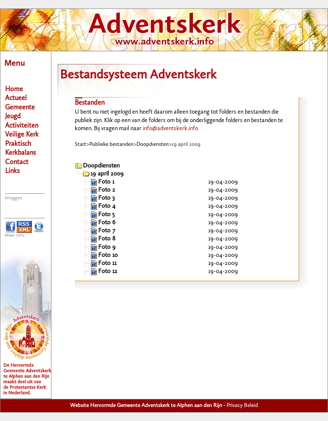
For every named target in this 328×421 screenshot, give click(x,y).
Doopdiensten (152, 144)
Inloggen (13, 198)
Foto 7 (106, 231)
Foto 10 (108, 255)
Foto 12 (107, 271)
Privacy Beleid (242, 405)
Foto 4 (107, 206)
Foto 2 (106, 190)
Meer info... (16, 235)
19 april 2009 (107, 174)
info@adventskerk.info (170, 128)
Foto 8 (107, 239)
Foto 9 (107, 247)
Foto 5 (106, 215)
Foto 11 (107, 263)
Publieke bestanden (111, 144)
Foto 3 (106, 198)
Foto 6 (107, 223)
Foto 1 (106, 182)
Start (80, 144)
